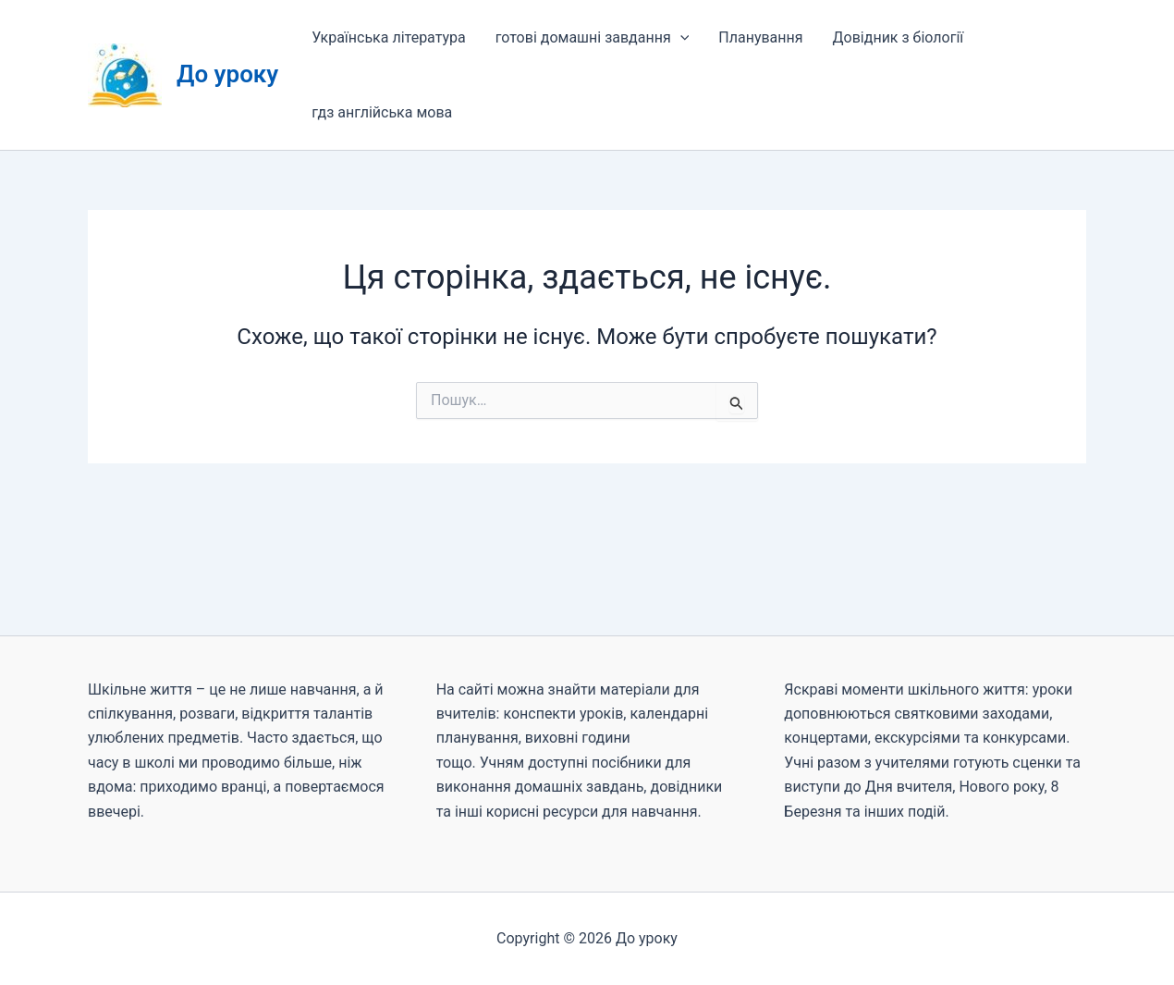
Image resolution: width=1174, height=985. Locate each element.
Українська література (388, 37)
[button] (680, 37)
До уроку (227, 74)
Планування (760, 37)
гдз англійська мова (382, 112)
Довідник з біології (898, 37)
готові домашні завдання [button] (592, 37)
